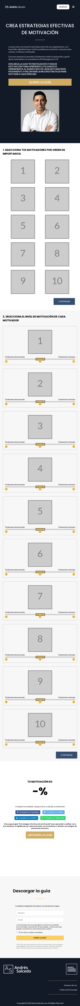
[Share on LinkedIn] (26, 818)
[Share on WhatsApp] (53, 818)
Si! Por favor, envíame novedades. (31, 932)
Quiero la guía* (40, 938)
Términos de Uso (70, 985)
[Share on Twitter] (53, 812)
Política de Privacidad (68, 990)
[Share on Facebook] (27, 812)
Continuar (64, 301)
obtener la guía (40, 835)
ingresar (63, 7)
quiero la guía (40, 82)
